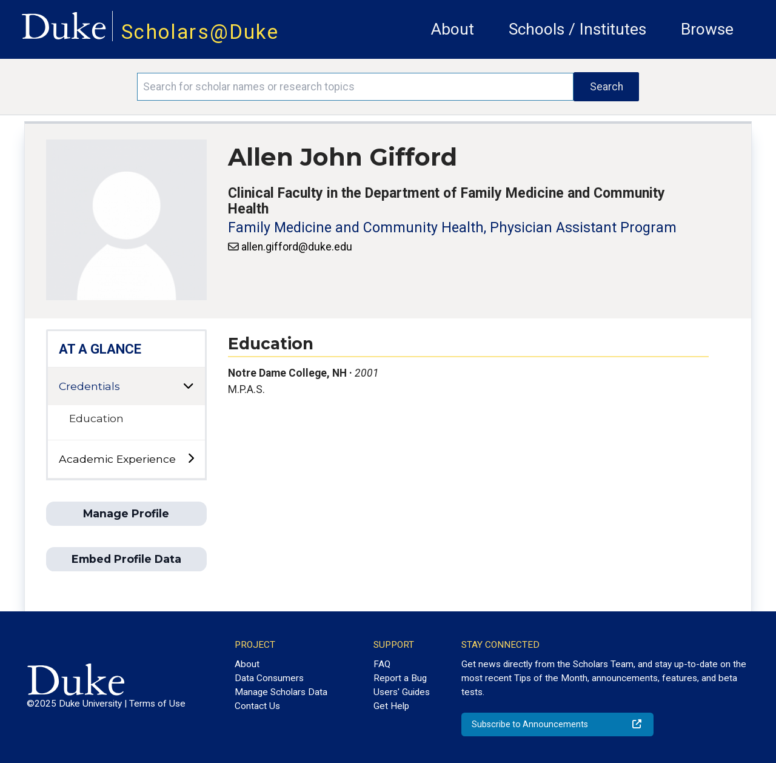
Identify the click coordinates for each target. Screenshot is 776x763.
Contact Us (257, 706)
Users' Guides (401, 692)
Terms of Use (157, 703)
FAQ (381, 664)
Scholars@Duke (200, 32)
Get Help (391, 706)
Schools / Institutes (577, 29)
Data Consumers (269, 678)
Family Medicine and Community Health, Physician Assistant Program (452, 228)
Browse (707, 29)
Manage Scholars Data (281, 692)
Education (96, 418)
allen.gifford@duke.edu (296, 247)
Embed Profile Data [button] (126, 559)
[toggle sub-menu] (190, 458)
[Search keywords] (355, 87)
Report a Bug (400, 678)
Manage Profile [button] (126, 513)
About (452, 29)
